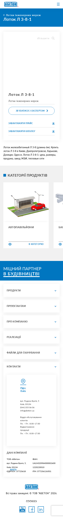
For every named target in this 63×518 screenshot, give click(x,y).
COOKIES (31, 501)
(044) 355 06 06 (27, 407)
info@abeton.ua (27, 410)
